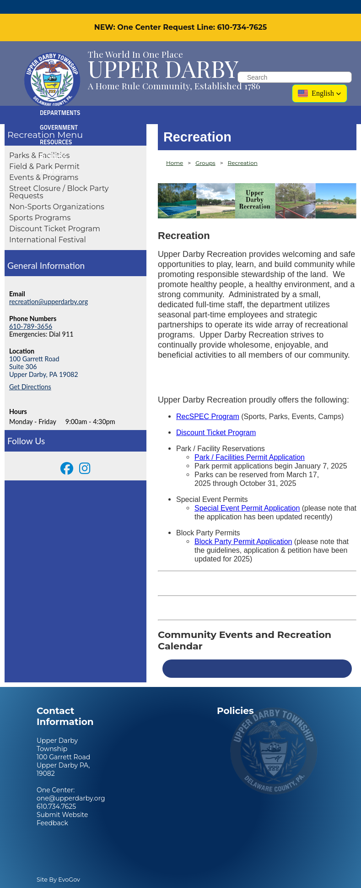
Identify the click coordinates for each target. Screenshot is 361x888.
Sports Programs (39, 204)
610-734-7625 (242, 13)
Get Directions (30, 373)
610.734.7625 (56, 793)
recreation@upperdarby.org (48, 288)
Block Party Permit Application (243, 528)
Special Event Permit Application (247, 494)
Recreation (31, 120)
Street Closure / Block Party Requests (58, 178)
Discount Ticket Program (54, 215)
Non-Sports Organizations (56, 193)
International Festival (47, 226)
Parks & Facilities (39, 141)
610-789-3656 (30, 312)
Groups (205, 149)
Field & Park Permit (44, 152)
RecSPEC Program (207, 403)
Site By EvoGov (58, 865)
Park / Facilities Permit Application (249, 443)
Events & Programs (43, 163)
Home (174, 149)
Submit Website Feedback (62, 805)
